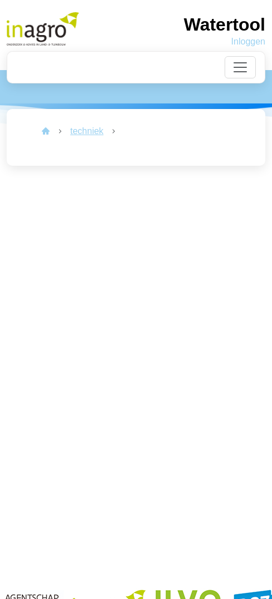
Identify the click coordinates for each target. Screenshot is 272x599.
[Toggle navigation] (240, 67)
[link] (46, 131)
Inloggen (248, 41)
